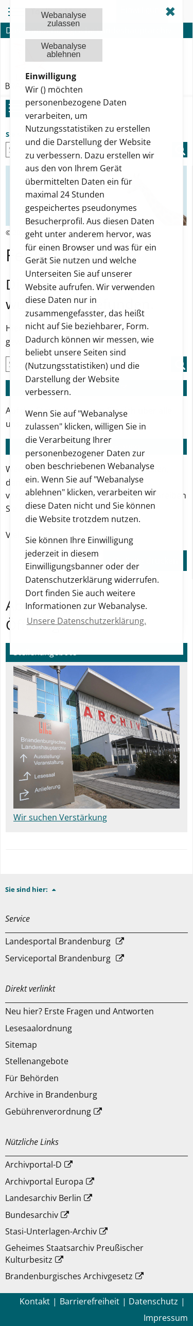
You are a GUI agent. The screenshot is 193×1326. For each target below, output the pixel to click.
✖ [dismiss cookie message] (170, 11)
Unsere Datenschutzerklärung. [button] (86, 620)
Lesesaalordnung (38, 1028)
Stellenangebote (36, 1061)
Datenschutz (153, 1301)
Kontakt (35, 1301)
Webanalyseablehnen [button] (63, 50)
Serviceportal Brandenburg (58, 958)
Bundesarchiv (31, 1215)
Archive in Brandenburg (51, 1094)
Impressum (166, 1317)
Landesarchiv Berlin (43, 1198)
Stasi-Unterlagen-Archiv (51, 1231)
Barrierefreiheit (89, 1301)
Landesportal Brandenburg (58, 941)
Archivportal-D (33, 1164)
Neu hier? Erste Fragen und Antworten (79, 1011)
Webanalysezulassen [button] (63, 19)
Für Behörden (32, 1078)
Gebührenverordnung (48, 1111)
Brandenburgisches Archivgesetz (69, 1276)
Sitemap (21, 1044)
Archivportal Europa (44, 1181)
